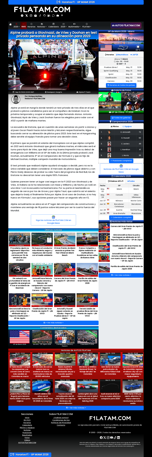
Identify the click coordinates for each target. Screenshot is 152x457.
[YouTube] (111, 438)
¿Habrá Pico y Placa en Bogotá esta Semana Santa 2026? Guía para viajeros (20, 397)
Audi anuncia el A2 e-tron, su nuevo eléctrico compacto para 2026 (110, 396)
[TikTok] (115, 438)
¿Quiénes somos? (61, 417)
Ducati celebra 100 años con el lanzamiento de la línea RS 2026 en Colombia (42, 397)
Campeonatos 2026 (122, 121)
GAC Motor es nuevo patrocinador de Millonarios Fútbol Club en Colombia (110, 370)
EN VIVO (27, 420)
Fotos (27, 437)
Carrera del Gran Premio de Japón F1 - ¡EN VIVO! (64, 279)
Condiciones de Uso (61, 420)
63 (140, 138)
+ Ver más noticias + (53, 322)
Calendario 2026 (122, 176)
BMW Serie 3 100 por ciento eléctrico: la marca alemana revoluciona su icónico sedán (133, 399)
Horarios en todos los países (121, 85)
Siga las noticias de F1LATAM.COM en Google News (53, 219)
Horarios (31, 25)
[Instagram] (108, 438)
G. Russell (125, 138)
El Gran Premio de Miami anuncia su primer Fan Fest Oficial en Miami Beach (64, 251)
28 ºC (138, 49)
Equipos (127, 126)
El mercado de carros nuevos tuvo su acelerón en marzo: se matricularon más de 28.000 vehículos (42, 372)
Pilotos (115, 126)
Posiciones (27, 432)
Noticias (27, 430)
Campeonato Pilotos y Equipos (65, 338)
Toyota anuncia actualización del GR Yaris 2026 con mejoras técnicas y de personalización (65, 399)
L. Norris (125, 155)
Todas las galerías (121, 118)
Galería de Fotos (122, 90)
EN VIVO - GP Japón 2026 (42, 337)
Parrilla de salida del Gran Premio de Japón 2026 (87, 280)
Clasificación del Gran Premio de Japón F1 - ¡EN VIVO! (42, 311)
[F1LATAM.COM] (109, 418)
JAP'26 (134, 54)
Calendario (53, 25)
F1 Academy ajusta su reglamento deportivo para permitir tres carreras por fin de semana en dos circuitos (19, 254)
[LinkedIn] (118, 438)
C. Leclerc (125, 144)
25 (140, 155)
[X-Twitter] (104, 438)
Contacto (61, 425)
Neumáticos (122, 54)
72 (140, 132)
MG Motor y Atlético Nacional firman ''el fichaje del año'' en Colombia (87, 370)
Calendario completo (121, 217)
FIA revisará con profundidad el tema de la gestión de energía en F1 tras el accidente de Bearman (19, 283)
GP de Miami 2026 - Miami (121, 31)
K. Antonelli (125, 132)
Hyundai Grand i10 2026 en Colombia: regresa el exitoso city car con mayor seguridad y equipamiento (133, 372)
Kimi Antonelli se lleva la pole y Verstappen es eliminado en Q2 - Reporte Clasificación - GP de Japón (19, 313)
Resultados (27, 435)
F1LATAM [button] (86, 25)
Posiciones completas (121, 160)
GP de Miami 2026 (19, 337)
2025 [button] (63, 25)
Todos (131, 181)
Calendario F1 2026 (87, 337)
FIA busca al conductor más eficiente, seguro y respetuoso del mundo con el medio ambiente (42, 251)
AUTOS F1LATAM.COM (27, 442)
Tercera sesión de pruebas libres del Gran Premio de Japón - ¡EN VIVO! (87, 312)
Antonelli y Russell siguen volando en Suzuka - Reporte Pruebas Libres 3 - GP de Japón (64, 313)
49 (140, 144)
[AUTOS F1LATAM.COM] (127, 25)
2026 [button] (16, 25)
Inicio (27, 417)
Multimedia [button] (73, 25)
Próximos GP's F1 (115, 181)
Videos (27, 440)
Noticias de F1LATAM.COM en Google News (121, 168)
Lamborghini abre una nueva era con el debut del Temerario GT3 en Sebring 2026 (88, 397)
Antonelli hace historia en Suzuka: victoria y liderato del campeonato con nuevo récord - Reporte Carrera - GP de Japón (42, 284)
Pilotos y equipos (27, 427)
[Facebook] (101, 438)
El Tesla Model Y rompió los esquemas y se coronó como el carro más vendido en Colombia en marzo (20, 372)
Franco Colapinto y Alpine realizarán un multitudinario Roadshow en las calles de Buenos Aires (87, 253)
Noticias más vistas (122, 221)
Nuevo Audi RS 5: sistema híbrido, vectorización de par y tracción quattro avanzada (65, 372)
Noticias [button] (41, 25)
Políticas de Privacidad (61, 422)
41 (140, 149)
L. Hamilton (125, 149)
